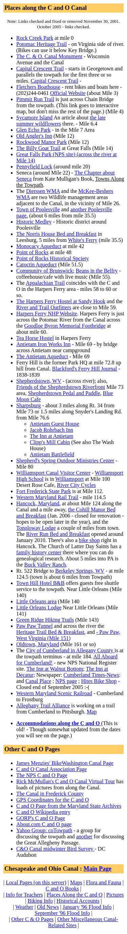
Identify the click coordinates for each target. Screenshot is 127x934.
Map (92, 712)
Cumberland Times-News (91, 675)
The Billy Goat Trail (38, 148)
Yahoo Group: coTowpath (44, 830)
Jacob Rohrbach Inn (51, 430)
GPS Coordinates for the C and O (52, 800)
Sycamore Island (34, 117)
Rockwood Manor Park (41, 142)
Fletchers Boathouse (38, 87)
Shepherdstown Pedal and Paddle (64, 393)
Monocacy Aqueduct (38, 246)
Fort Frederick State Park (43, 491)
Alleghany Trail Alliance (43, 705)
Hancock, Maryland (37, 503)
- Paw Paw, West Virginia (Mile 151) (68, 635)
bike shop (89, 540)
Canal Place (38, 681)
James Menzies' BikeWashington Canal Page (64, 763)
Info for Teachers (24, 895)
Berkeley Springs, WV (79, 571)
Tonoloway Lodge (36, 528)
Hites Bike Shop (99, 681)
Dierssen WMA (43, 191)
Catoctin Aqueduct (36, 264)
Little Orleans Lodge (38, 607)
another (84, 836)
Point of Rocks (32, 252)
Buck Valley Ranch (45, 565)
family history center (38, 552)
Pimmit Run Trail (35, 99)
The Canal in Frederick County (50, 794)
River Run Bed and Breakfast (58, 534)
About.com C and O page (43, 824)
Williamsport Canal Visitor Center (53, 473)
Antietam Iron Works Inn (43, 344)
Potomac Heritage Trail (41, 44)
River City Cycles (76, 485)
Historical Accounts (78, 901)
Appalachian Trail (45, 283)
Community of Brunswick (44, 271)
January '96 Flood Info (87, 907)
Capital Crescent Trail (40, 68)
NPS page (66, 681)
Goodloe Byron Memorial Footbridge (65, 326)
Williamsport (69, 479)
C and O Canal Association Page (51, 769)
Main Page (98, 868)
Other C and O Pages (32, 749)
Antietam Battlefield (52, 454)
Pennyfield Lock (34, 166)
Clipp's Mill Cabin (50, 442)
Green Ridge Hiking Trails (45, 620)
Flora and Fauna (103, 882)
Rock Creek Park (34, 38)
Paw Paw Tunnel (34, 626)
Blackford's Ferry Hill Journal (84, 369)
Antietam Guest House (54, 424)
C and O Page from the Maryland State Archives (68, 806)
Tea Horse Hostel (35, 338)
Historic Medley (33, 222)
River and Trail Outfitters (43, 307)
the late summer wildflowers (61, 121)
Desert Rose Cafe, (56, 485)
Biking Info (39, 901)
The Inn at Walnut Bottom (54, 669)
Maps (76, 882)
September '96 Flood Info (62, 913)
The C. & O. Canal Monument (49, 56)
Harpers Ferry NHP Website (46, 313)
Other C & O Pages (33, 919)
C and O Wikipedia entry (43, 812)
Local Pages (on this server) (36, 882)
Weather (24, 907)
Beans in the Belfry (97, 271)
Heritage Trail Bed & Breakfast (50, 632)
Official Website (67, 93)
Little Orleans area (36, 601)
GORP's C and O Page (40, 818)
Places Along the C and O (75, 895)
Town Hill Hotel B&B (40, 583)
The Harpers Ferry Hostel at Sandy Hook (60, 301)
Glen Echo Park (33, 130)
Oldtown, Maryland (37, 644)
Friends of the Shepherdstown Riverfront (60, 387)
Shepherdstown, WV (38, 381)
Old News (48, 907)
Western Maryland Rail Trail (47, 497)
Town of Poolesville (38, 209)
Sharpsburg (28, 405)
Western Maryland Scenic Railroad (54, 693)
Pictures (115, 895)
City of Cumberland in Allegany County (70, 650)
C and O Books (62, 888)
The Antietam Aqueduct (42, 356)
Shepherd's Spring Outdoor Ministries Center (65, 460)
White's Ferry (83, 240)
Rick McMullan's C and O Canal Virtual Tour (65, 781)
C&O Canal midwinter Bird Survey (55, 849)
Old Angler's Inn (34, 136)
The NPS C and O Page (41, 775)
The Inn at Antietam (51, 436)
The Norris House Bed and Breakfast (56, 234)
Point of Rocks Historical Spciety (52, 258)
